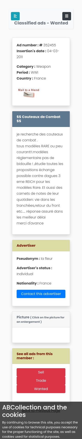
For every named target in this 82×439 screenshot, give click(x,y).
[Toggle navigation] (66, 16)
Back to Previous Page (41, 410)
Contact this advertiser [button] (41, 293)
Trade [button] (41, 380)
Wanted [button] (41, 388)
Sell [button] (41, 372)
